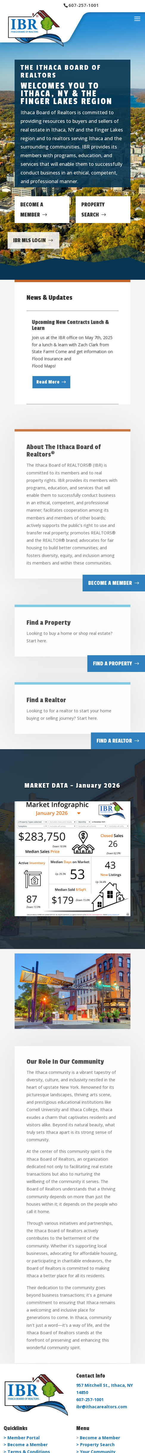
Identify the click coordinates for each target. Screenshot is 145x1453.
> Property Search (95, 1444)
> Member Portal (22, 1437)
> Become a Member (26, 1444)
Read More (48, 384)
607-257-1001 (90, 1399)
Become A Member (31, 209)
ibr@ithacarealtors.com (101, 1406)
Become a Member (100, 1437)
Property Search (93, 209)
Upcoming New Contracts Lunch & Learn (70, 327)
